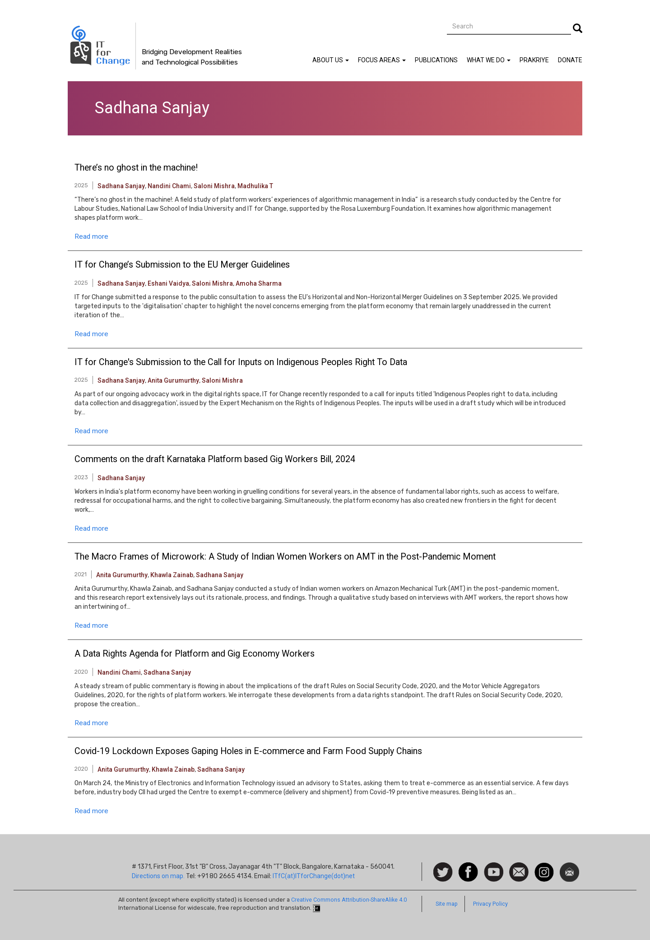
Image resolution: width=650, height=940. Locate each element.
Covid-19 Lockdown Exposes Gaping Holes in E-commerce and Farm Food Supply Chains (248, 751)
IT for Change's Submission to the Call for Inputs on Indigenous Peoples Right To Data (240, 362)
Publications (436, 60)
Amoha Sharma (259, 283)
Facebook (468, 867)
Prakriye (534, 60)
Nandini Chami (169, 186)
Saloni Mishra (214, 186)
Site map (447, 903)
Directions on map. (158, 876)
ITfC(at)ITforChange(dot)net (314, 876)
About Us (330, 60)
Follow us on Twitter (443, 872)
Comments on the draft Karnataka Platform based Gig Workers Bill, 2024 (214, 459)
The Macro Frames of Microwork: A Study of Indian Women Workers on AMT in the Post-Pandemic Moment (285, 557)
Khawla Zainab (171, 575)
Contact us (519, 871)
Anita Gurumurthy (173, 380)
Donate (570, 60)
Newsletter (569, 867)
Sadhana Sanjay (121, 186)
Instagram (544, 867)
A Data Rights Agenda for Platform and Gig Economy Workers (194, 654)
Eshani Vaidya (168, 283)
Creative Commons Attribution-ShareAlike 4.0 (349, 899)
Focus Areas (382, 60)
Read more (91, 236)
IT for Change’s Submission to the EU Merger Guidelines (182, 265)
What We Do (489, 60)
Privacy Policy (490, 903)
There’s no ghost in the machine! (136, 168)
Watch (493, 867)
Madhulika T (255, 186)
